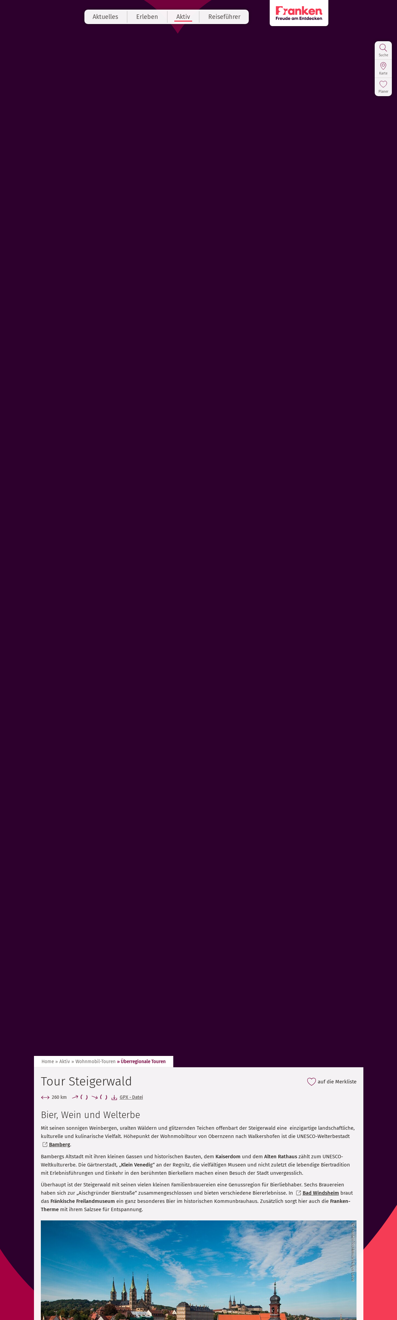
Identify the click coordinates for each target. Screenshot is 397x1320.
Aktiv (215, 17)
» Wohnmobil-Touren (93, 1062)
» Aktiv (62, 1062)
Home (48, 1062)
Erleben (179, 17)
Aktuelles (137, 17)
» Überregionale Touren (141, 1062)
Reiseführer (256, 17)
